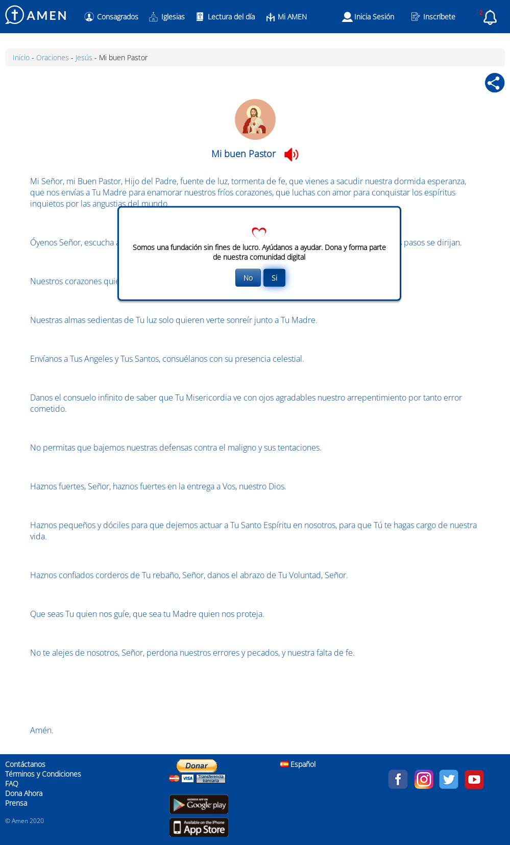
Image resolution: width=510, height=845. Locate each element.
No (248, 278)
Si (274, 278)
